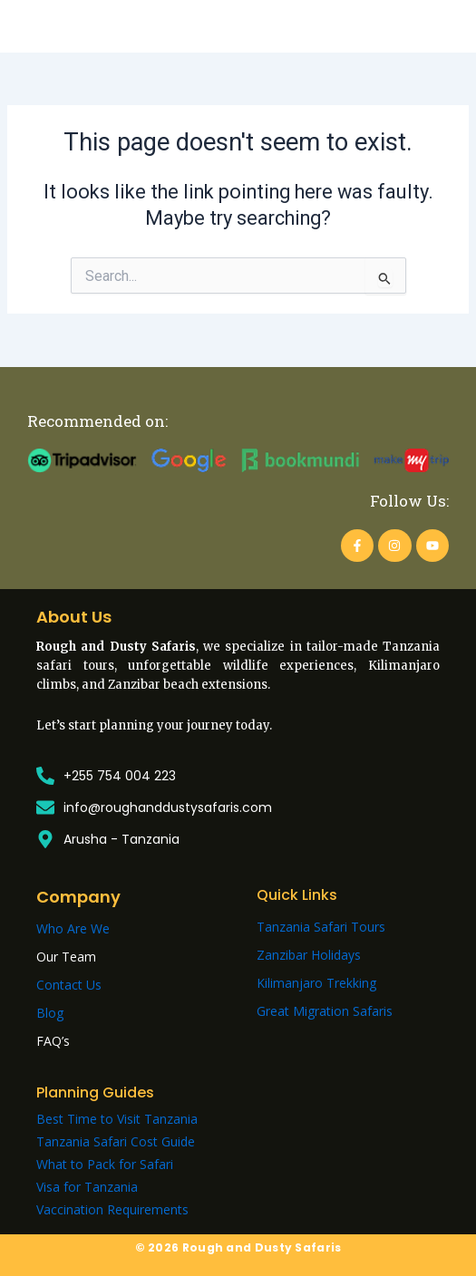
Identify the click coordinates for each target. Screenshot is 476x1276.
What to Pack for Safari (104, 1164)
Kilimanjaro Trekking (316, 982)
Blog (49, 1012)
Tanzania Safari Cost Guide (115, 1141)
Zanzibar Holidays (309, 954)
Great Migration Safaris (325, 1011)
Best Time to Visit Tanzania (117, 1118)
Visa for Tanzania (87, 1186)
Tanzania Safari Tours (321, 926)
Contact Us (69, 984)
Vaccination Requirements (112, 1209)
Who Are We (73, 928)
